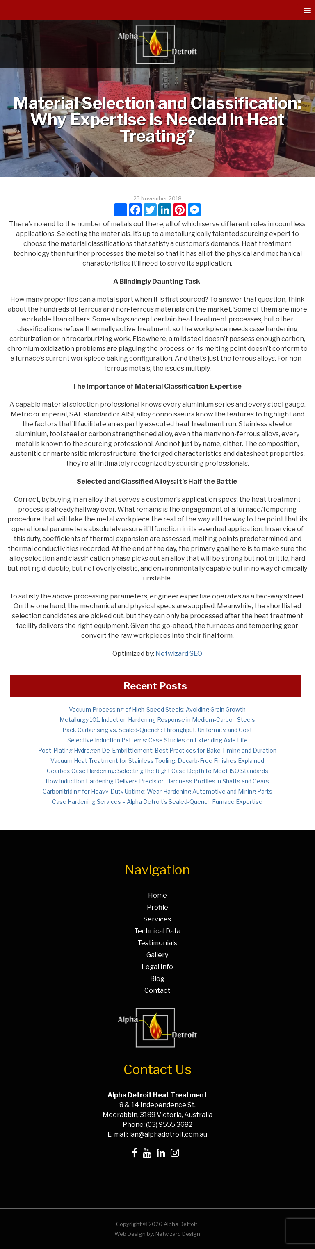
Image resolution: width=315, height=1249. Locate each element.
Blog (157, 979)
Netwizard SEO (178, 653)
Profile (157, 907)
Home (157, 895)
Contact (157, 990)
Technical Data (157, 931)
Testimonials (157, 943)
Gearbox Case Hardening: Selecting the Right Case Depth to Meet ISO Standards (157, 770)
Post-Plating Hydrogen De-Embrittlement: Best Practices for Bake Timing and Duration (157, 750)
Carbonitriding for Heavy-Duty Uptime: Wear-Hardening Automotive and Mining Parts (157, 791)
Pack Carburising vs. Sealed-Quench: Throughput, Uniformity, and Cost (157, 729)
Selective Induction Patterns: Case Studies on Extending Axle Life (157, 740)
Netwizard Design (177, 1234)
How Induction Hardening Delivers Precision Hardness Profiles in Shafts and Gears (157, 781)
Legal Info (157, 967)
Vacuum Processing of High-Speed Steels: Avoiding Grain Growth (157, 709)
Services (157, 919)
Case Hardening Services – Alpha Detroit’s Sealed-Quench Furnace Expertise (157, 801)
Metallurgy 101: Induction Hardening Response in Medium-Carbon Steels (157, 719)
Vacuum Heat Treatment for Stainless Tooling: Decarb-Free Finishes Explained (157, 760)
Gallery (157, 955)
